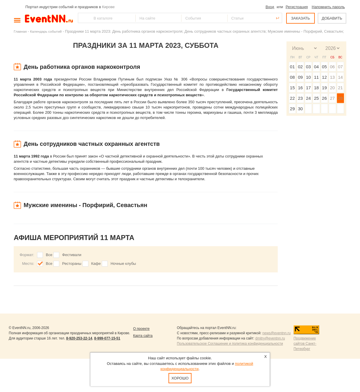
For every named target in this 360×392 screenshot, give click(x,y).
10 (308, 77)
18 (316, 87)
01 (292, 66)
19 (324, 87)
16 (300, 87)
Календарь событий (46, 31)
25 (316, 98)
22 (292, 98)
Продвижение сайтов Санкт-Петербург (304, 343)
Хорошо (180, 378)
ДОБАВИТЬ (332, 18)
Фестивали (71, 255)
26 (324, 98)
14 (340, 77)
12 (324, 77)
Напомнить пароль (328, 7)
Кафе (96, 263)
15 (292, 87)
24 (308, 98)
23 (300, 98)
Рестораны (71, 263)
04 (316, 66)
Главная (20, 31)
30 (300, 108)
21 (340, 87)
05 (324, 66)
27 (332, 98)
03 (308, 66)
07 (340, 66)
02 (300, 66)
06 (332, 66)
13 (332, 77)
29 (292, 108)
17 (308, 87)
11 (316, 77)
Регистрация (297, 7)
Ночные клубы (123, 263)
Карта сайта (143, 336)
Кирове (108, 7)
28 (340, 98)
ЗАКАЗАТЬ (300, 18)
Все (49, 255)
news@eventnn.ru (276, 333)
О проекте (141, 329)
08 (292, 77)
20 (332, 87)
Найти (83, 18)
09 (300, 77)
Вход (269, 7)
